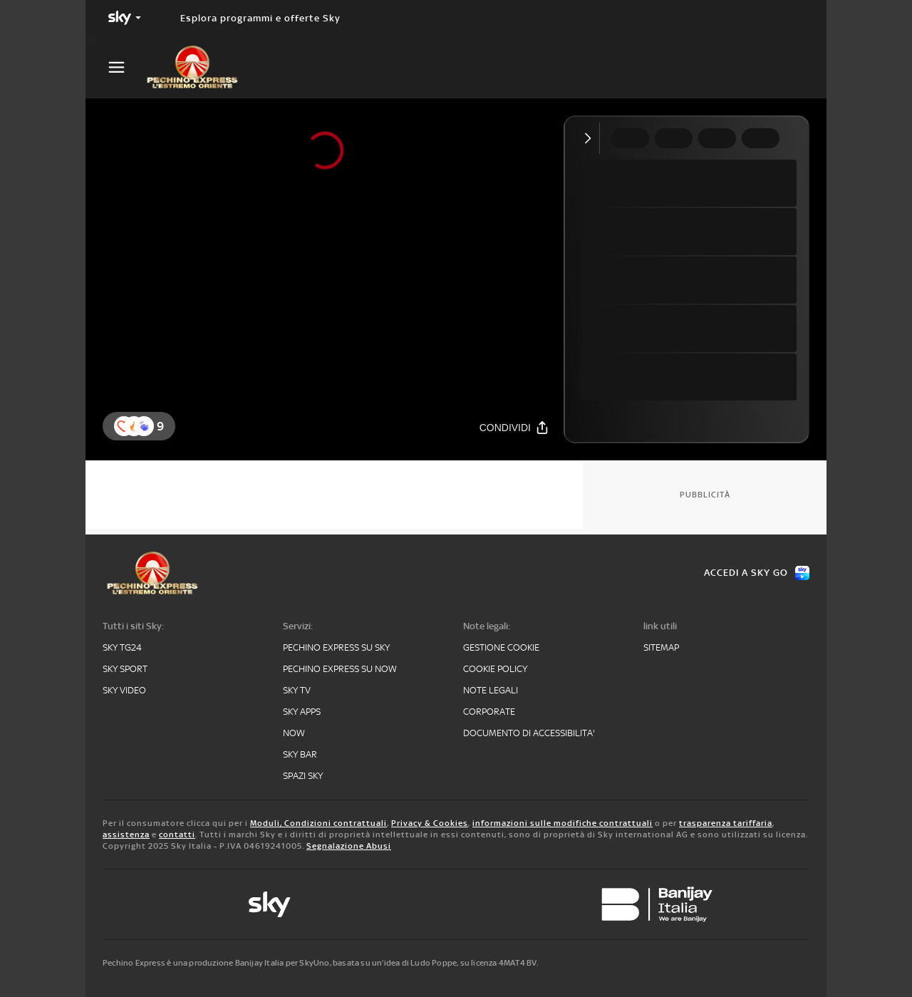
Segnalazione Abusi (348, 846)
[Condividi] (514, 427)
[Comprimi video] (591, 138)
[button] (144, 426)
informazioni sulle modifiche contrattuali (562, 823)
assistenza (126, 835)
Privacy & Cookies (429, 823)
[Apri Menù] (125, 67)
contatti (177, 835)
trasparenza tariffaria (725, 823)
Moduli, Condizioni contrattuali (318, 823)
